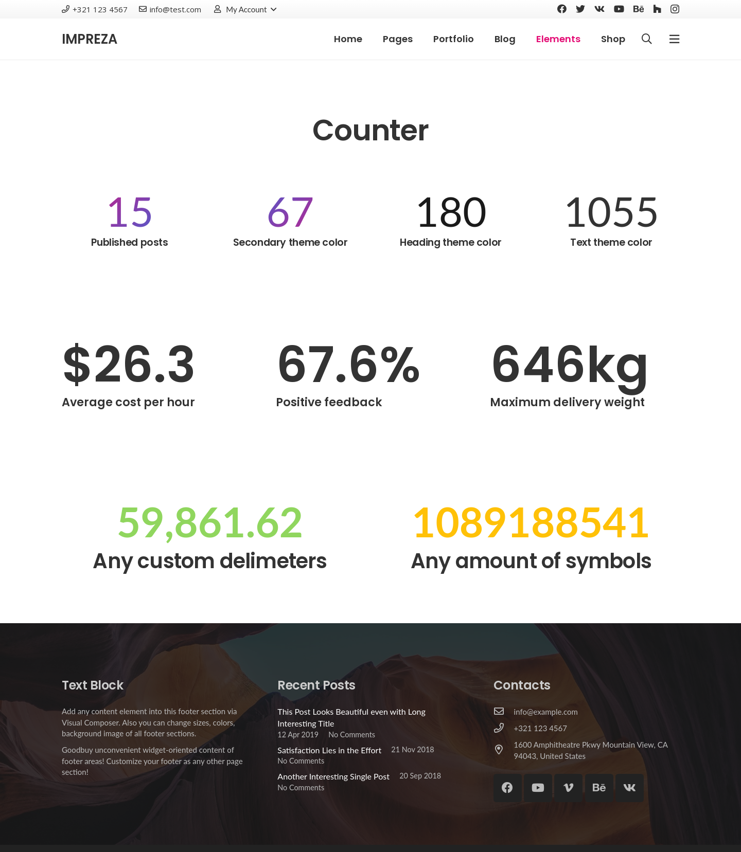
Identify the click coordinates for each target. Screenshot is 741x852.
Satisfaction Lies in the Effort (329, 750)
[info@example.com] (503, 711)
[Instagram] (675, 9)
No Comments (351, 734)
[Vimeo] (568, 788)
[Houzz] (657, 8)
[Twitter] (580, 8)
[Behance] (638, 8)
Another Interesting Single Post (333, 776)
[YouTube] (619, 8)
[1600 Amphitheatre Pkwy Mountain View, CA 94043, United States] (503, 750)
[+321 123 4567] (503, 728)
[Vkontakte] (599, 8)
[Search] (647, 39)
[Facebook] (562, 8)
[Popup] (674, 39)
